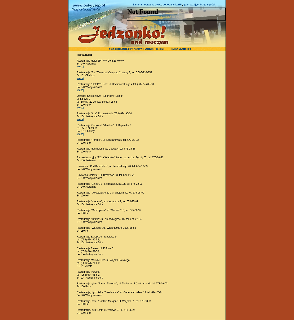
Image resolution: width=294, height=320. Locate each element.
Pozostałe (160, 49)
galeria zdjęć (191, 4)
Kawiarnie (139, 49)
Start (111, 49)
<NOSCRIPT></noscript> (176, 14)
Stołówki (149, 49)
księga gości (207, 4)
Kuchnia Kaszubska (181, 49)
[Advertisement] (204, 122)
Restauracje (121, 49)
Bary (130, 49)
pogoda (167, 4)
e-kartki (177, 4)
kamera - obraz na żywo (147, 4)
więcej (80, 66)
